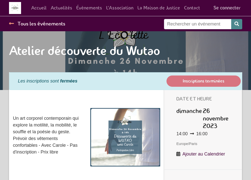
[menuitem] (39, 8)
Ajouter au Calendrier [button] (204, 154)
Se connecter (226, 8)
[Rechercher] (236, 24)
